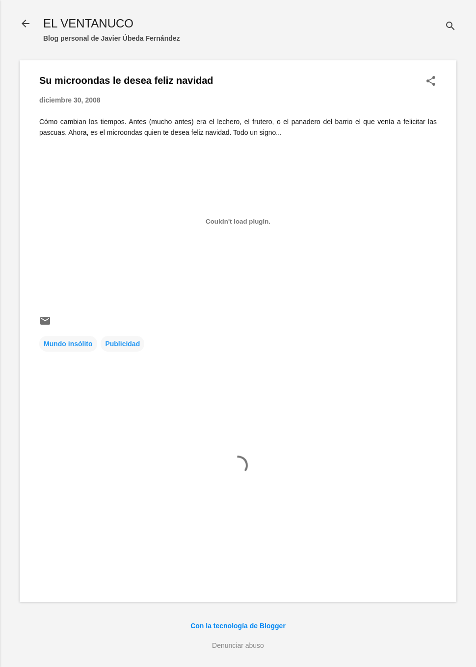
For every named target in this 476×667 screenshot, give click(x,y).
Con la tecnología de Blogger (238, 626)
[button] (431, 81)
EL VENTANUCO (88, 23)
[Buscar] (450, 27)
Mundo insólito (68, 344)
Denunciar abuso (238, 645)
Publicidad (122, 344)
